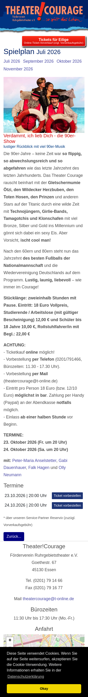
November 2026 (18, 69)
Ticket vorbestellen (67, 495)
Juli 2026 (12, 61)
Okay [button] (44, 688)
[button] (9, 640)
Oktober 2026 (69, 61)
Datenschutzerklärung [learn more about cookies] (26, 677)
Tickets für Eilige (53, 40)
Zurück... (14, 536)
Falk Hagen (39, 467)
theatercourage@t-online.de (48, 598)
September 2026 (38, 61)
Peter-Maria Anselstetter (34, 460)
